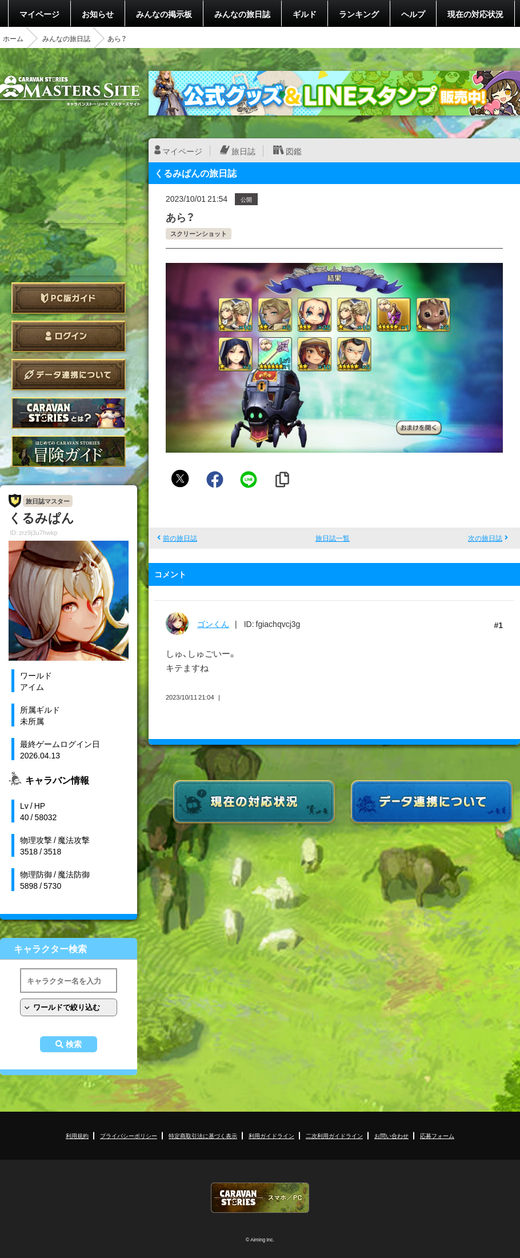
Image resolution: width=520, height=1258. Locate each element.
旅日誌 (243, 151)
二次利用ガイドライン (334, 1135)
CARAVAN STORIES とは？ (68, 413)
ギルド (305, 13)
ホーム (13, 38)
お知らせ (98, 13)
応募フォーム (437, 1135)
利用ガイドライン (271, 1135)
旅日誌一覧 (332, 538)
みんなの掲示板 (164, 13)
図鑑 (294, 151)
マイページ (39, 13)
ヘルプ (413, 13)
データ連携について (68, 374)
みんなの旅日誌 (242, 13)
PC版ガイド (68, 298)
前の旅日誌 (180, 538)
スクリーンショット (198, 233)
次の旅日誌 (485, 538)
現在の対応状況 (475, 13)
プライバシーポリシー (128, 1135)
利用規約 (77, 1135)
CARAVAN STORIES (260, 1198)
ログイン (68, 336)
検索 (74, 1044)
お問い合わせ (391, 1135)
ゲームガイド (68, 451)
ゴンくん (213, 623)
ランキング (359, 13)
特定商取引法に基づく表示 (203, 1135)
